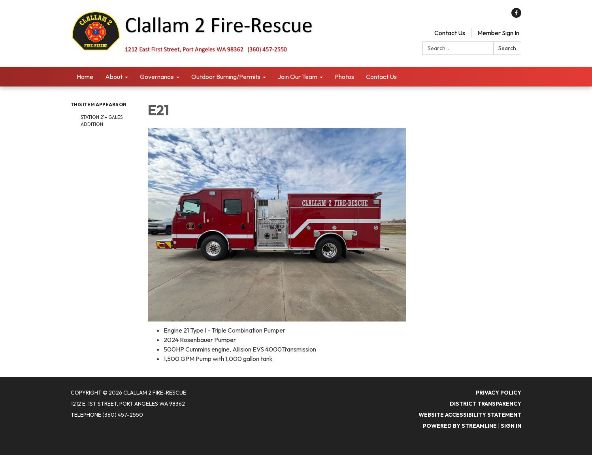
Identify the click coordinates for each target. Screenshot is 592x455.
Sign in (511, 425)
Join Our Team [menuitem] (297, 77)
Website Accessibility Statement (470, 414)
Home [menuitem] (85, 77)
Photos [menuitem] (344, 77)
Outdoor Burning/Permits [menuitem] (225, 77)
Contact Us (449, 33)
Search (507, 48)
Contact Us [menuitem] (381, 77)
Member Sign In (498, 33)
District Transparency (485, 403)
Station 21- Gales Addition (102, 120)
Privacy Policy (498, 392)
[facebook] (516, 15)
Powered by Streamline (460, 425)
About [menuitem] (114, 77)
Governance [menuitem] (157, 77)
